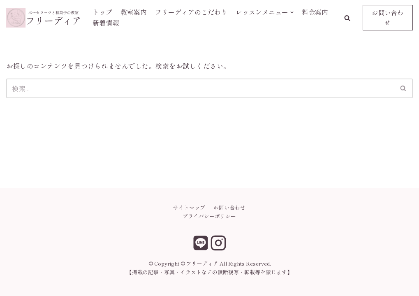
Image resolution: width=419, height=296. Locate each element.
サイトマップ (189, 207)
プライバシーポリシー (209, 216)
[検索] (200, 88)
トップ (102, 12)
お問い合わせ (388, 17)
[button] (347, 18)
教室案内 (133, 12)
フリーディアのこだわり (191, 12)
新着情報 (106, 23)
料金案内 (315, 12)
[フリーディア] (43, 17)
